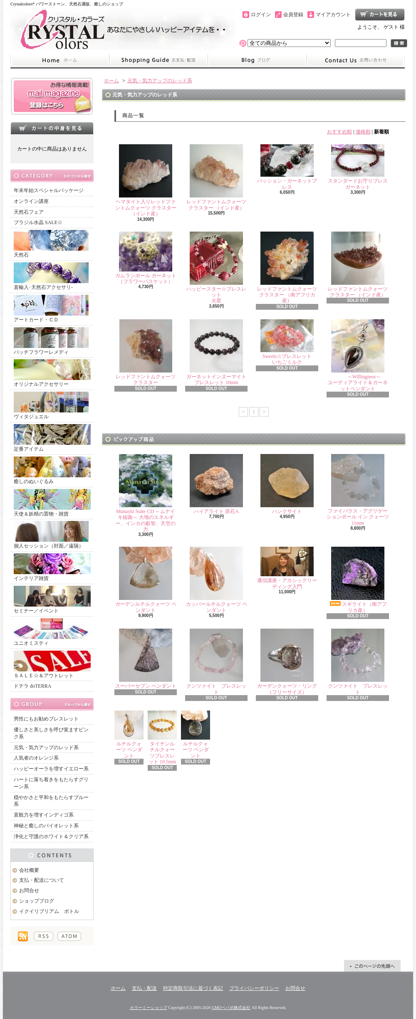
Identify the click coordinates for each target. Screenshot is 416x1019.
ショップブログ (257, 60)
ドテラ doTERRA (32, 686)
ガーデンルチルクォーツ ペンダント (145, 580)
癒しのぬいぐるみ (52, 470)
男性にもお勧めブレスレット (46, 719)
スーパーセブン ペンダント (145, 659)
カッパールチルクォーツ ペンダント (216, 580)
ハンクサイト (287, 484)
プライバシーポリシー (254, 988)
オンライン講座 (31, 201)
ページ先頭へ (372, 966)
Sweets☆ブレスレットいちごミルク (287, 342)
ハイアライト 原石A (216, 484)
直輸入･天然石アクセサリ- (51, 276)
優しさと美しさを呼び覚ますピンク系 (51, 733)
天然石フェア (29, 212)
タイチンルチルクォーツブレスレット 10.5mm (162, 738)
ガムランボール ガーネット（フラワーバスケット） (145, 258)
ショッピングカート (380, 14)
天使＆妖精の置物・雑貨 (52, 503)
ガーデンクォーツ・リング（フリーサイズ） (287, 662)
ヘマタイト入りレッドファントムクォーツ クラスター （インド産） (145, 180)
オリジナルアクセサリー (52, 373)
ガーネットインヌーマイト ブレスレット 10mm (216, 352)
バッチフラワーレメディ (51, 341)
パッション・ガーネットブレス (287, 167)
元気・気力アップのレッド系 (46, 747)
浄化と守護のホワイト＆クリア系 (51, 836)
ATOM (69, 936)
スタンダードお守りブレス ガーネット (360, 167)
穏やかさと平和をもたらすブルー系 (51, 800)
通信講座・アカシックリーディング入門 (287, 568)
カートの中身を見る (52, 128)
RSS (43, 936)
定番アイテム (52, 438)
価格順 (363, 132)
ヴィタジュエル (51, 405)
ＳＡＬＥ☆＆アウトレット (52, 665)
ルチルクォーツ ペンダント (129, 735)
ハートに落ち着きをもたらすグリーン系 (51, 783)
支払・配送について (158, 60)
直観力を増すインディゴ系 (44, 815)
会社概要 (29, 870)
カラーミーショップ (148, 1007)
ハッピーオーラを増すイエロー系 (51, 769)
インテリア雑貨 (52, 567)
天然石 (51, 244)
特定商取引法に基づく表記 (193, 988)
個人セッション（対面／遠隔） (51, 535)
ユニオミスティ (51, 632)
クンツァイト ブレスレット (216, 662)
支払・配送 (144, 988)
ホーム (59, 60)
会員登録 (293, 14)
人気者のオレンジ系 (36, 758)
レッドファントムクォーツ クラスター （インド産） (216, 177)
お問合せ (356, 60)
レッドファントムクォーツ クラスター (146, 352)
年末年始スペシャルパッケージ (49, 190)
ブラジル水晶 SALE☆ (38, 222)
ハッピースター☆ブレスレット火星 (216, 268)
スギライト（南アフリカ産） (358, 580)
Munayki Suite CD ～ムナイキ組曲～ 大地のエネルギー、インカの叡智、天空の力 (146, 493)
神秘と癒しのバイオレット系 (46, 826)
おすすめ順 (339, 132)
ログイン (261, 14)
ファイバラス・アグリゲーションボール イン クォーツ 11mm (358, 490)
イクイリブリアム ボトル (49, 911)
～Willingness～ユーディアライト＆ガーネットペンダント (358, 355)
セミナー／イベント (52, 600)
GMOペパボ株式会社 (231, 1007)
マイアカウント (333, 14)
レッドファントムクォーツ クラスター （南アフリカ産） (287, 268)
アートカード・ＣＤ (51, 309)
